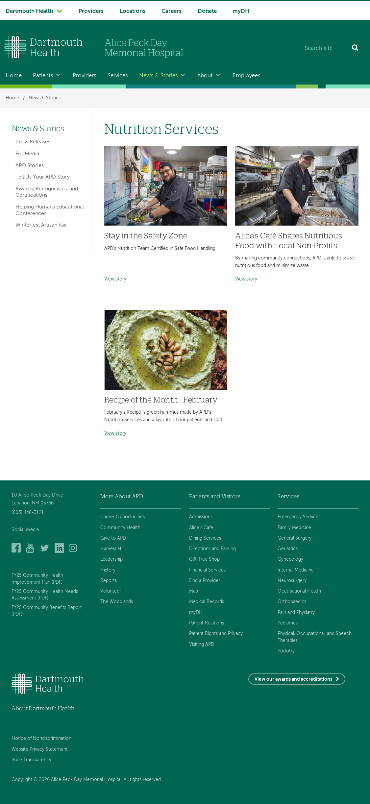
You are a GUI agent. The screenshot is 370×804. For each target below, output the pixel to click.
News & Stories (158, 76)
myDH (241, 11)
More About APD (121, 496)
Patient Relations (206, 623)
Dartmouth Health (29, 11)
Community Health (120, 527)
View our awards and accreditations (293, 679)
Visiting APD (201, 644)
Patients (43, 76)
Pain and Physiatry (296, 612)
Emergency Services (299, 517)
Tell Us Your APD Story (42, 177)
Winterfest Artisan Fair (41, 225)
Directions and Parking (212, 549)
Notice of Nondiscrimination (41, 738)
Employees (246, 76)
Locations (132, 11)
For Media (27, 154)
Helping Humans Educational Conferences (49, 210)
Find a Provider (204, 580)
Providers (91, 11)
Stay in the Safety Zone (146, 236)
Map (193, 591)
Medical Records (206, 601)
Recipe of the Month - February (161, 400)
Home (14, 76)
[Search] (355, 48)
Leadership (111, 559)
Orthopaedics (292, 601)
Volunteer (110, 591)
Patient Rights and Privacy (216, 633)
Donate (207, 11)
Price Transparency (31, 760)
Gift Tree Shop (204, 559)
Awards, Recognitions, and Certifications (46, 192)
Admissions (200, 517)
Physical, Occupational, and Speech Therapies (315, 637)
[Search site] (327, 48)
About (205, 76)
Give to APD (113, 538)
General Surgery (294, 538)
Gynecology (290, 559)
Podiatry (286, 651)
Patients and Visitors (214, 496)
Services (118, 76)
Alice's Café (201, 527)
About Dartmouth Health (43, 708)
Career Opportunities (122, 517)
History (107, 570)
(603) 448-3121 (28, 512)
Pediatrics (288, 623)
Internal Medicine (296, 570)
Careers (171, 11)
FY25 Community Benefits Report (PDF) (47, 611)
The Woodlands (116, 601)
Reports (108, 580)
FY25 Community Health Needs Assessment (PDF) (45, 594)
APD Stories (29, 165)
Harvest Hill (112, 549)
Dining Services (205, 538)
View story (115, 279)
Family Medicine (294, 527)
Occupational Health (299, 591)
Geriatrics (288, 549)
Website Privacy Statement (40, 749)
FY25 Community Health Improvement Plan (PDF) (37, 578)
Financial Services (207, 570)
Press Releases (32, 142)
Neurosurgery (292, 580)
